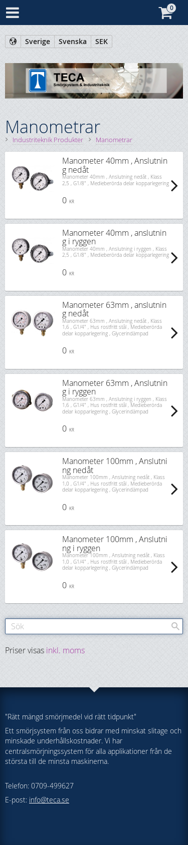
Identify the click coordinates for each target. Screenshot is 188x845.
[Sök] (175, 626)
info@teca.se (49, 799)
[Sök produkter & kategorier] (94, 626)
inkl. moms (65, 650)
